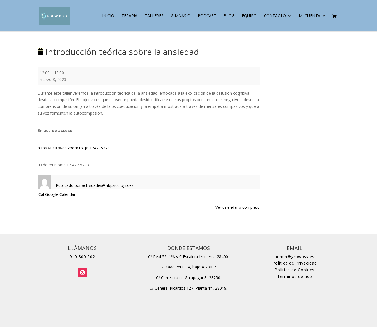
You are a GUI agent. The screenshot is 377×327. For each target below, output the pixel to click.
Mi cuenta (309, 16)
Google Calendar (60, 194)
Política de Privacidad (294, 263)
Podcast (207, 16)
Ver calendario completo (237, 207)
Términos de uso (294, 276)
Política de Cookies (294, 269)
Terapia (129, 16)
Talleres (154, 16)
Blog (229, 16)
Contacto (275, 16)
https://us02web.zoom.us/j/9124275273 (74, 147)
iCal (41, 194)
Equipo (249, 16)
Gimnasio (180, 16)
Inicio (108, 16)
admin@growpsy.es (294, 256)
